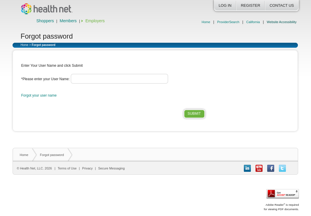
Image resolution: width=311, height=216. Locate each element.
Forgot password (52, 155)
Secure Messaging (111, 168)
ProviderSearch (228, 22)
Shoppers (45, 20)
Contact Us (282, 5)
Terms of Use (67, 168)
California (253, 22)
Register (250, 5)
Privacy (87, 168)
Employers (95, 20)
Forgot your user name (39, 95)
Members (68, 20)
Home (206, 22)
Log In (225, 5)
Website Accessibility (282, 22)
